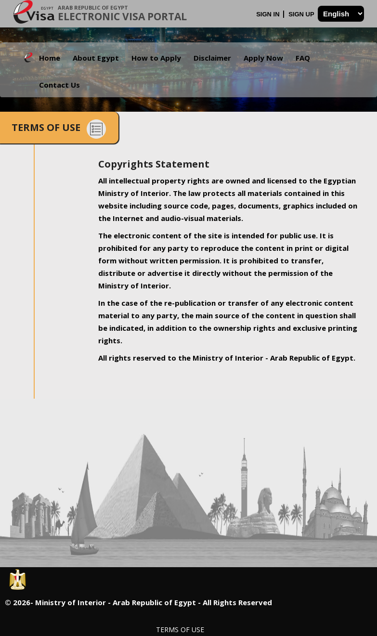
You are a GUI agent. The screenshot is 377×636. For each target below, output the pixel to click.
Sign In (268, 14)
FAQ (303, 58)
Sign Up (302, 14)
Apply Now (263, 58)
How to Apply (156, 58)
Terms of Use (180, 629)
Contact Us (59, 85)
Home (49, 58)
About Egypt (96, 58)
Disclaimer (212, 58)
